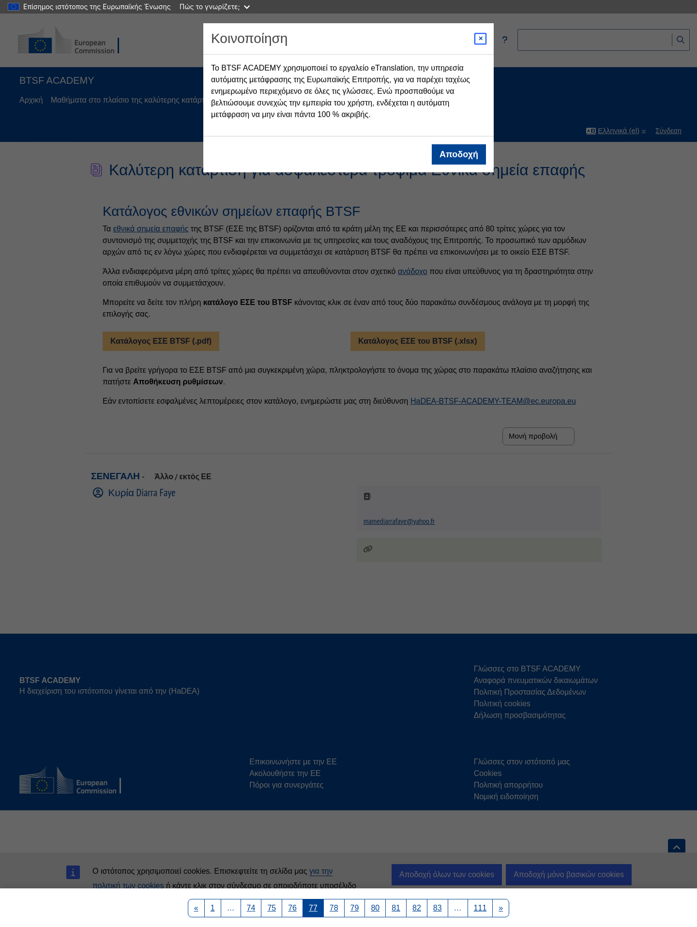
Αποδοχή (458, 154)
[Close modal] (480, 38)
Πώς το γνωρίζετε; (215, 6)
